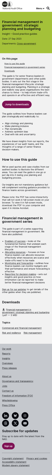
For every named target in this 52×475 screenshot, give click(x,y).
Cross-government (26, 43)
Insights (6, 358)
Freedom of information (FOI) (17, 395)
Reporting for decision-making (20, 274)
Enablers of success (15, 241)
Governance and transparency (17, 381)
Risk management (33, 332)
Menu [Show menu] (39, 8)
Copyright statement (13, 458)
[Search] (48, 8)
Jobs (4, 386)
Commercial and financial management (22, 328)
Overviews (7, 363)
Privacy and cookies (36, 458)
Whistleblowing (9, 400)
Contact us (8, 390)
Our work (6, 348)
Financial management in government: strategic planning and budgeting (25, 311)
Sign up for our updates (14, 289)
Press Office (8, 405)
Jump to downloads (17, 104)
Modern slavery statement (16, 465)
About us (6, 376)
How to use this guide (14, 63)
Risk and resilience (11, 332)
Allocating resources (15, 252)
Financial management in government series (24, 67)
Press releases (9, 368)
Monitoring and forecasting (19, 263)
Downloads (9, 71)
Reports (6, 353)
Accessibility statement (14, 462)
